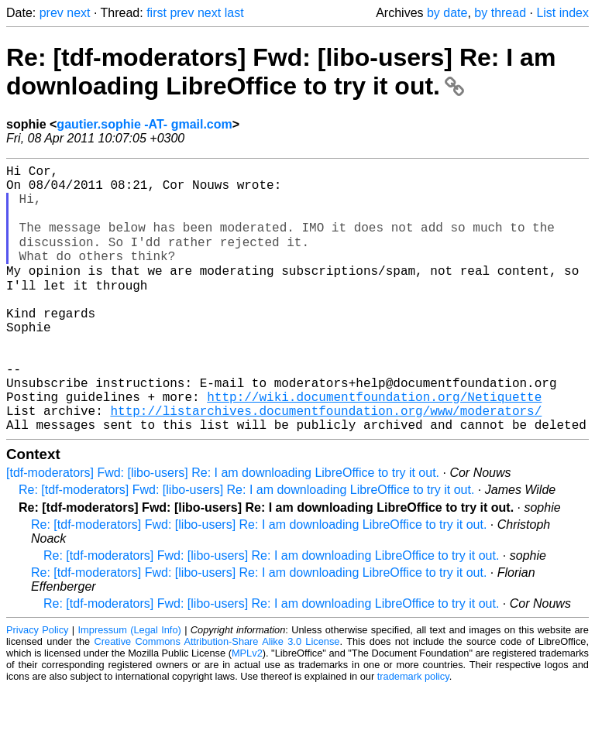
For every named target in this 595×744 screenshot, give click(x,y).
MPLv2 (247, 709)
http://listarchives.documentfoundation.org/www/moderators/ (326, 462)
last (234, 12)
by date (447, 12)
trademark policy (413, 732)
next (78, 12)
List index (562, 12)
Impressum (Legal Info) (129, 685)
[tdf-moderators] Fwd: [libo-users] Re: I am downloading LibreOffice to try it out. (222, 528)
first (156, 12)
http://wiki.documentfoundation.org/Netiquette (374, 445)
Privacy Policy (37, 685)
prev (52, 12)
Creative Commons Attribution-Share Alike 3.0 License (217, 697)
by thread (500, 12)
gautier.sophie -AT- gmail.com (144, 124)
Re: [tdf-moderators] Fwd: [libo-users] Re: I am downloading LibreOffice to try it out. (280, 71)
